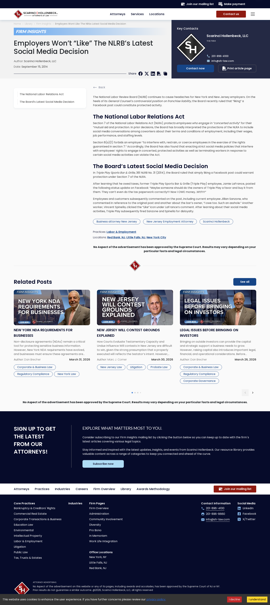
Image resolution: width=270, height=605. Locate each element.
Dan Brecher (32, 360)
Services (137, 14)
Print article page (237, 68)
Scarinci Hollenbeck (216, 222)
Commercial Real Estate (30, 514)
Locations (156, 14)
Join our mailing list (197, 4)
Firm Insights (43, 24)
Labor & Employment (121, 232)
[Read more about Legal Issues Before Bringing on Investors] (218, 337)
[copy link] (165, 74)
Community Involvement (106, 519)
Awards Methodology (153, 489)
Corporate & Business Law (34, 367)
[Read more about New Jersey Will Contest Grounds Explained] (135, 337)
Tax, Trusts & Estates (28, 558)
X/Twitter (246, 519)
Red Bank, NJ (116, 237)
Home (17, 24)
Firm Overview (104, 489)
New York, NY (97, 557)
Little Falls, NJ (135, 237)
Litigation (136, 367)
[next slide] (252, 392)
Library (29, 24)
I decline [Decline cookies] (234, 599)
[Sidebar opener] (252, 14)
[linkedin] (153, 74)
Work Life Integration (103, 541)
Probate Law (159, 367)
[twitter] (147, 74)
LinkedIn (245, 508)
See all (244, 282)
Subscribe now (103, 464)
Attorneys (117, 14)
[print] (159, 74)
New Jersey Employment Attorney (170, 222)
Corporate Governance (199, 381)
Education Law (23, 525)
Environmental (24, 530)
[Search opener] (252, 4)
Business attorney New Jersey (116, 222)
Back (99, 87)
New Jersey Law (111, 367)
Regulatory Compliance (33, 374)
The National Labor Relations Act (42, 94)
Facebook (246, 514)
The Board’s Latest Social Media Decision (47, 102)
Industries (62, 489)
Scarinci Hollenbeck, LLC (40, 61)
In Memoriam (98, 536)
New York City (156, 237)
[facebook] (140, 74)
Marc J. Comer (117, 360)
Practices (42, 489)
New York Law (67, 374)
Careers (82, 489)
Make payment (232, 4)
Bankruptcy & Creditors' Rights (34, 508)
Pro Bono (95, 530)
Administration (99, 514)
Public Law (21, 552)
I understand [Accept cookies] (257, 599)
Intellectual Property (28, 536)
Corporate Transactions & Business (37, 519)
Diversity (95, 525)
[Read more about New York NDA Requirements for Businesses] (52, 337)
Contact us (231, 14)
